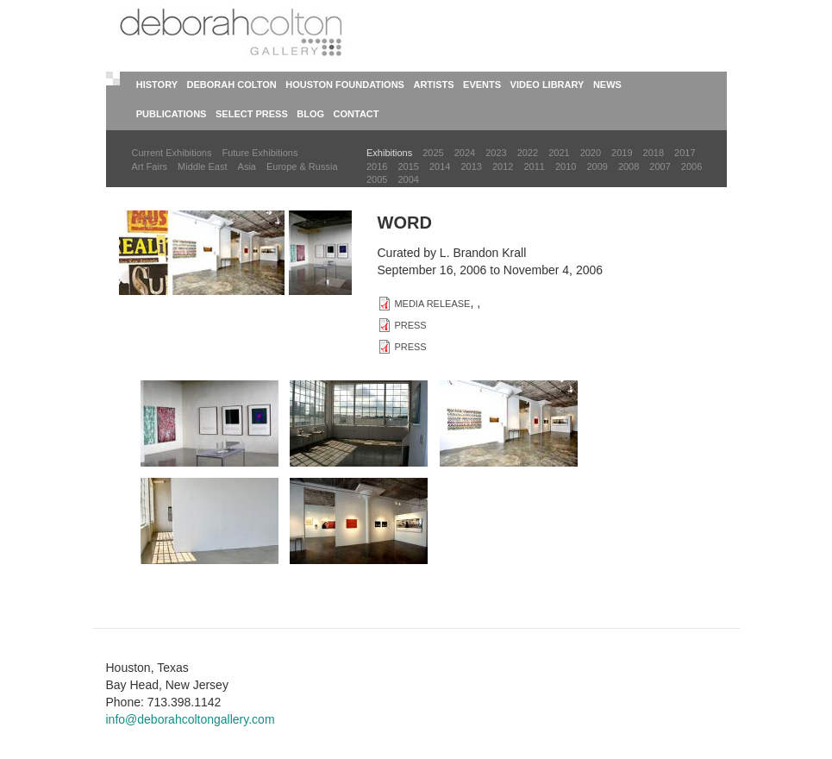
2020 (590, 152)
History (157, 84)
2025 (432, 152)
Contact (356, 114)
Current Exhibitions (172, 152)
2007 (659, 166)
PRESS (410, 325)
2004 (407, 179)
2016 (376, 166)
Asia (247, 166)
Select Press (252, 114)
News (607, 84)
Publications (171, 114)
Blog (310, 114)
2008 (628, 166)
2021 (558, 152)
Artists (433, 84)
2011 (533, 166)
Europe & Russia (302, 166)
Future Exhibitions (259, 152)
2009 (596, 166)
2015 (407, 166)
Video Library (547, 84)
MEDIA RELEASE (432, 303)
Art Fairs (150, 166)
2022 (527, 152)
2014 (439, 166)
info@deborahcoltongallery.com (190, 719)
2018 (653, 152)
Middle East (202, 166)
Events (482, 84)
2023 (495, 152)
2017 (684, 152)
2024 (464, 152)
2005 (376, 179)
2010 (565, 166)
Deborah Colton (232, 84)
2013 (470, 166)
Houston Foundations (344, 84)
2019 (621, 152)
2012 (502, 166)
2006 (691, 166)
